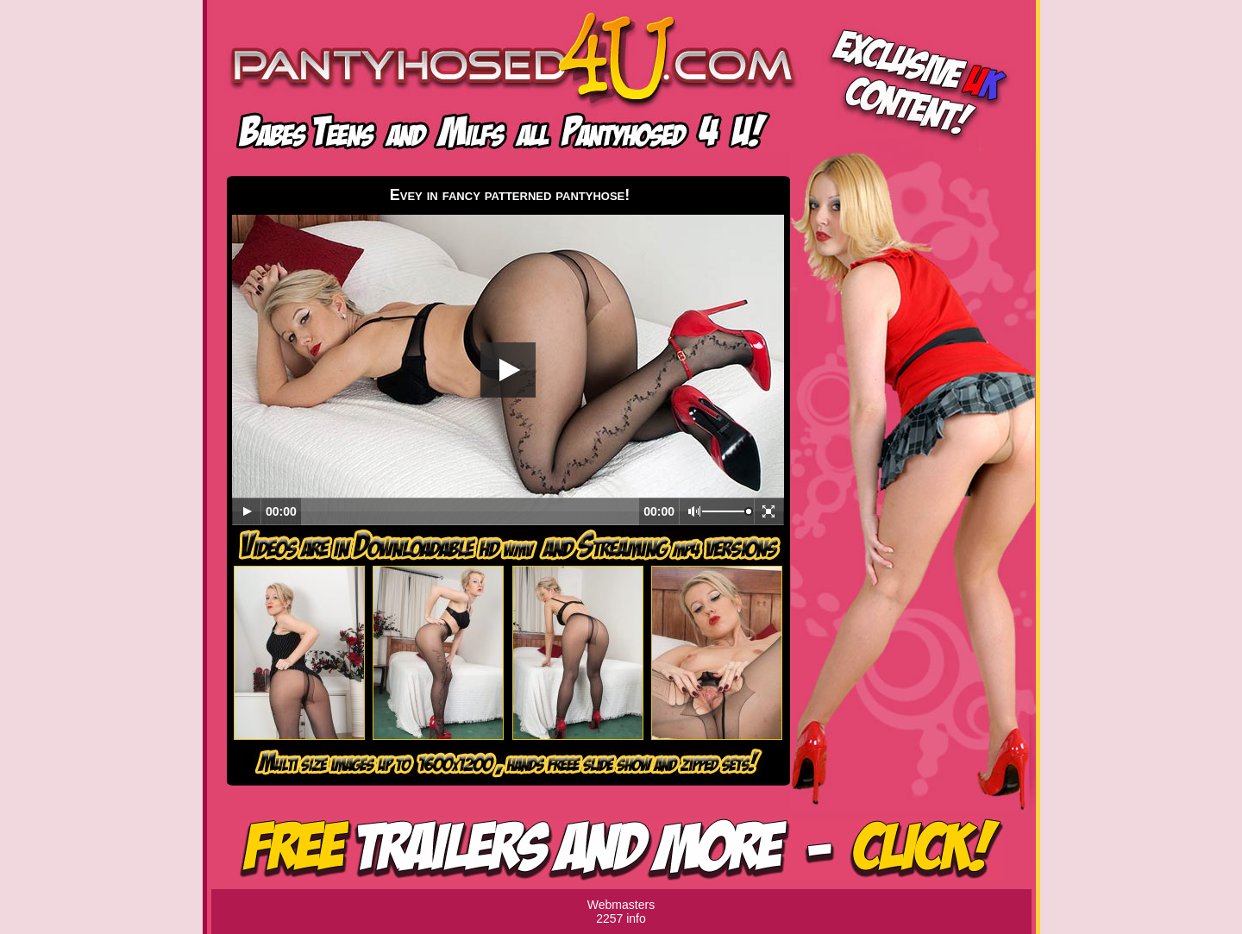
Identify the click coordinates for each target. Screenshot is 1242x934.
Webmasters (621, 905)
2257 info (621, 918)
